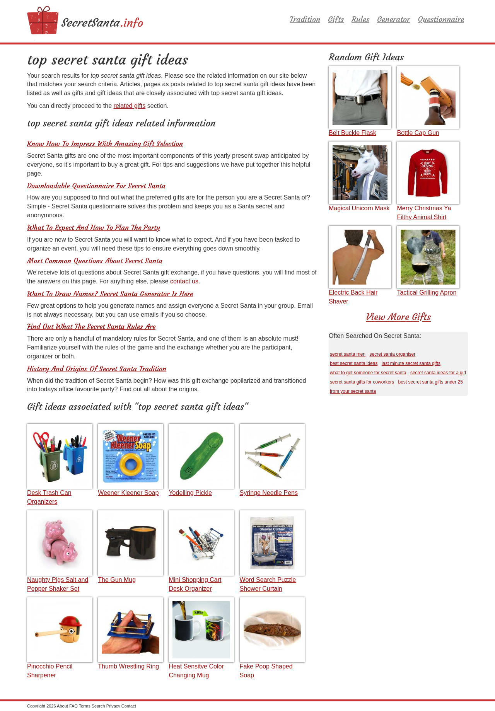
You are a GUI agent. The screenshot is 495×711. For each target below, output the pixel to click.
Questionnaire (441, 19)
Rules (360, 19)
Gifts (336, 19)
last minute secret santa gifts (411, 363)
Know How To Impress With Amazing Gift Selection (105, 143)
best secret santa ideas (353, 363)
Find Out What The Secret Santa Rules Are (91, 326)
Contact (128, 706)
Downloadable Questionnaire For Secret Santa (96, 185)
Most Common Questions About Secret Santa (94, 260)
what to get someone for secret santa (368, 372)
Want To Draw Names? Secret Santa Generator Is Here (110, 293)
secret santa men (347, 354)
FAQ (73, 706)
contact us (184, 281)
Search (98, 706)
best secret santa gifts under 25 (430, 382)
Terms (84, 706)
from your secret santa (353, 391)
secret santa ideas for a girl (438, 372)
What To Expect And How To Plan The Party (93, 227)
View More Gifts (398, 317)
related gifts (130, 105)
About (62, 706)
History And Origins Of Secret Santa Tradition (96, 368)
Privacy (113, 706)
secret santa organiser (393, 354)
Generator (393, 19)
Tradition (305, 19)
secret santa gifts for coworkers (362, 382)
